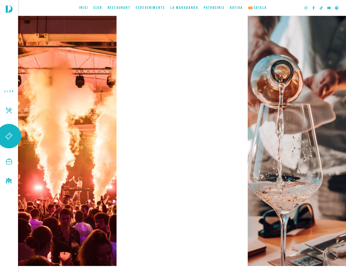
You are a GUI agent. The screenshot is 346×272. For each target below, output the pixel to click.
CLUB (97, 8)
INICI (83, 8)
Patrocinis (214, 8)
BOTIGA (236, 8)
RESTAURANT (119, 8)
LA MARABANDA (184, 8)
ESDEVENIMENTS (150, 8)
